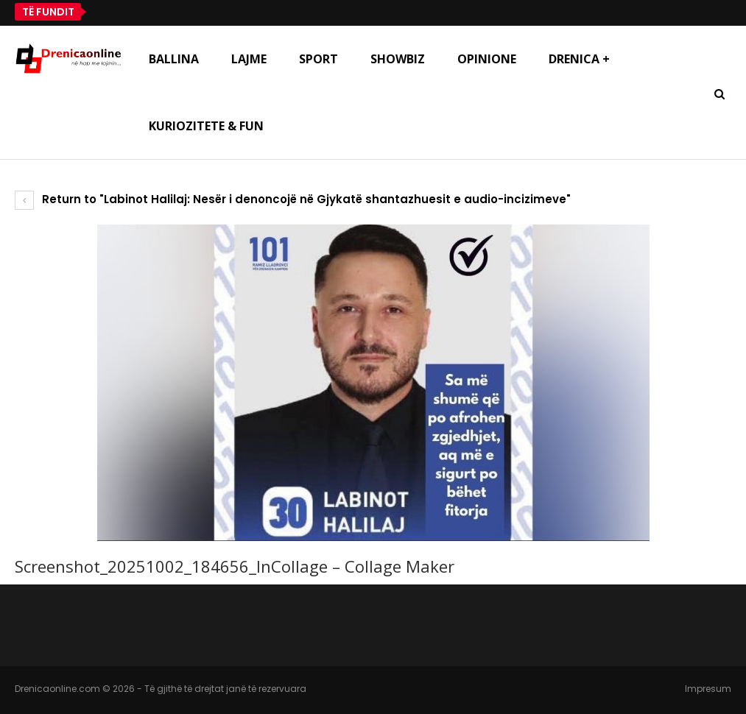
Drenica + (579, 59)
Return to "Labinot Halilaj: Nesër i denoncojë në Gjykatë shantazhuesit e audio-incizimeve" (293, 199)
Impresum (708, 688)
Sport (318, 59)
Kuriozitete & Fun (206, 126)
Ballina (174, 59)
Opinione (486, 59)
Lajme (249, 59)
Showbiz (397, 59)
